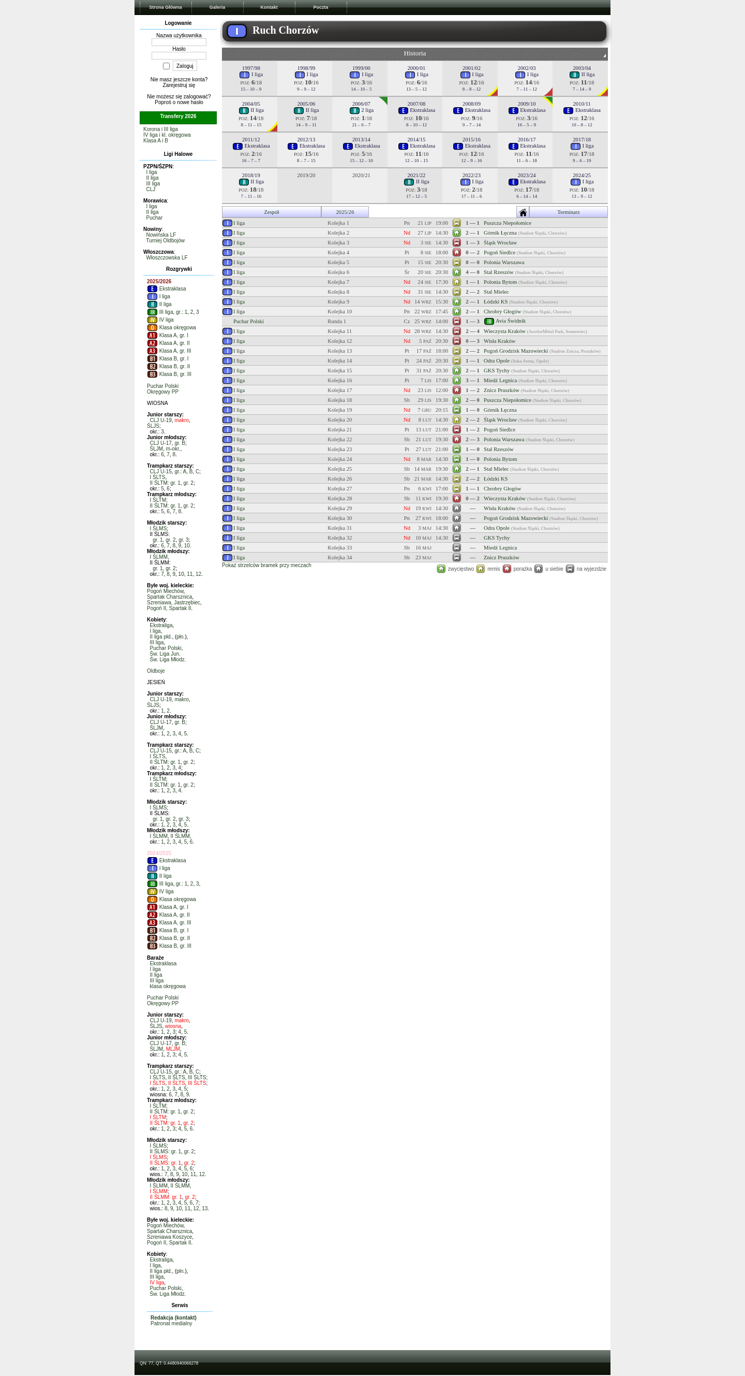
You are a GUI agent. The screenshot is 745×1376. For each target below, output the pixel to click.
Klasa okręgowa (171, 327)
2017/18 (582, 139)
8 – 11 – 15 (251, 124)
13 (204, 1208)
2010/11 (582, 104)
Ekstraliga (161, 625)
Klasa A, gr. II (168, 343)
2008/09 (472, 104)
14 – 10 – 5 (361, 89)
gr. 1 (157, 540)
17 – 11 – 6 (471, 196)
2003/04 (582, 68)
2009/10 (527, 104)
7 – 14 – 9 (582, 89)
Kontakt (269, 7)
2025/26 (345, 212)
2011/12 (251, 139)
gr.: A (180, 471)
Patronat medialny (171, 1323)
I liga (151, 172)
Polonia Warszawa (504, 262)
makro (181, 420)
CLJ (151, 189)
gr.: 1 (181, 312)
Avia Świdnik (511, 320)
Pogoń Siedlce (499, 252)
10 (187, 545)
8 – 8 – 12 (472, 89)
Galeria (218, 7)
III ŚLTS (197, 1077)
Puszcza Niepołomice (507, 223)
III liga (153, 183)
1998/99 (306, 68)
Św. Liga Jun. (165, 654)
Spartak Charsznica (169, 597)
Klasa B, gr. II (168, 366)
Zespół (271, 212)
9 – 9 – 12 (306, 89)
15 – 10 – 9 (251, 89)
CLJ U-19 (161, 420)
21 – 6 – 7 (361, 124)
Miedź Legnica (500, 380)
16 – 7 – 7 (251, 160)
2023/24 (527, 175)
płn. (180, 637)
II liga (152, 178)
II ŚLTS (176, 1077)
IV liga (160, 320)
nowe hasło (190, 102)
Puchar (154, 218)
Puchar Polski (162, 386)
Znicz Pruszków (501, 390)
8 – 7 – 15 (306, 160)
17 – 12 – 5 (416, 196)
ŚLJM (156, 449)
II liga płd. (161, 637)
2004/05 (251, 104)
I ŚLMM (159, 557)
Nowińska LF (161, 235)
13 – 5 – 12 (416, 89)
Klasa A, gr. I (167, 335)
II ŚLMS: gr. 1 (166, 1151)
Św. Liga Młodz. (168, 659)
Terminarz (568, 212)
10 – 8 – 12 (582, 124)
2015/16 (472, 139)
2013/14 (361, 139)
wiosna (173, 1026)
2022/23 (472, 175)
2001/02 (472, 68)
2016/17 (527, 139)
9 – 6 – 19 (582, 160)
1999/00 (361, 68)
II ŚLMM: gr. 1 (166, 1197)
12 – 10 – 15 (416, 160)
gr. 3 (183, 540)
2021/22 (417, 175)
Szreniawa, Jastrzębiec (173, 602)
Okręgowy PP (162, 392)
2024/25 (582, 175)
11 (189, 574)
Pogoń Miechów (165, 591)
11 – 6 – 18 (526, 160)
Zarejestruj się (179, 85)
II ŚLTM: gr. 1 (165, 483)
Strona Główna (165, 7)
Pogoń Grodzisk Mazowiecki (516, 351)
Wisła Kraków (499, 341)
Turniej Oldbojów (165, 240)
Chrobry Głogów (503, 311)
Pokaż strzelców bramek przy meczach (266, 565)
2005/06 (306, 104)
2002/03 (527, 68)
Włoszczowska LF (167, 257)
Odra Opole (497, 361)
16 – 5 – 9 (526, 124)
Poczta (320, 7)
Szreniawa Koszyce (169, 1237)
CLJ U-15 (161, 471)
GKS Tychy (497, 370)
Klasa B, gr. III (169, 374)
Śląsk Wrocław (500, 242)
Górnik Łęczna (500, 233)
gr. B (179, 443)
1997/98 (251, 68)
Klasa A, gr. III (169, 351)
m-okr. (173, 449)
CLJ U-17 (161, 443)
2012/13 (306, 139)
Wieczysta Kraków (505, 331)
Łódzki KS (496, 302)
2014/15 (417, 139)
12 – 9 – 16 (471, 160)
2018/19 (251, 175)
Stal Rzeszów (499, 272)
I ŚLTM (158, 500)
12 (198, 574)
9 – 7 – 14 (472, 124)
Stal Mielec (496, 292)
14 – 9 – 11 (306, 124)
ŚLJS (153, 426)
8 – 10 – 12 (416, 124)
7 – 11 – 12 (526, 89)
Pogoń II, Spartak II (169, 608)
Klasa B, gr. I (167, 358)
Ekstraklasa (166, 289)
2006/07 (361, 104)
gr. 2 (188, 483)
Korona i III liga (160, 129)
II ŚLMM (180, 836)
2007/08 (417, 104)
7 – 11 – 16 (251, 196)
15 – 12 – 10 (361, 160)
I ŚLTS (158, 477)
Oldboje (156, 671)
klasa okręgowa (168, 986)
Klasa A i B (155, 140)
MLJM (173, 1049)
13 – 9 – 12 (582, 196)
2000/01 (417, 68)
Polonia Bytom (500, 282)
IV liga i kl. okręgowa (167, 135)
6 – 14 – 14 (526, 196)
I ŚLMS (158, 528)
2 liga (361, 110)
